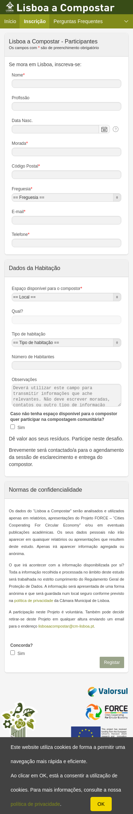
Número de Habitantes (33, 356)
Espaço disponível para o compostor (47, 288)
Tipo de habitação (28, 334)
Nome (18, 75)
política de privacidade (35, 804)
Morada (20, 143)
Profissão (20, 97)
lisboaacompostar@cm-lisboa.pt (66, 626)
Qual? (17, 311)
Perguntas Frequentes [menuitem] (78, 21)
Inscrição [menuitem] (37, 21)
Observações (24, 379)
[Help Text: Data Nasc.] (115, 129)
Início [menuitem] (10, 21)
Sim (20, 427)
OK (101, 804)
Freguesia (22, 188)
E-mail (19, 211)
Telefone (20, 234)
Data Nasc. (22, 120)
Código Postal (26, 166)
